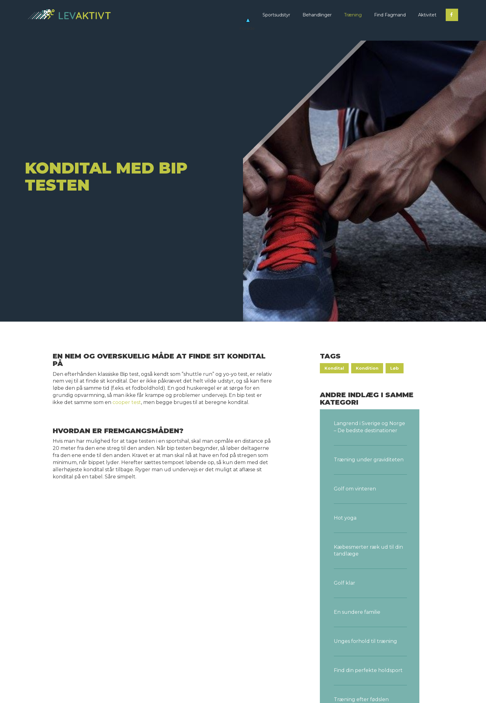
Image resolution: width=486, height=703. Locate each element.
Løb (394, 368)
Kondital (334, 368)
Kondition (367, 368)
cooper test (127, 402)
